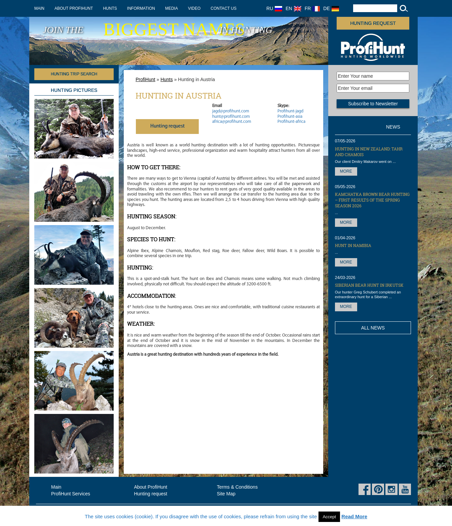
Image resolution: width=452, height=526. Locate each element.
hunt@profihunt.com (231, 116)
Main (39, 8)
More (346, 171)
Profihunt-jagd (290, 111)
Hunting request (373, 23)
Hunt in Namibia (353, 245)
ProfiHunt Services (70, 493)
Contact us (223, 8)
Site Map (226, 493)
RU (274, 8)
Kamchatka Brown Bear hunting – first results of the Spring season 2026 (372, 199)
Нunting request (167, 126)
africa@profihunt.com (231, 121)
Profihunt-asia (289, 116)
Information (141, 8)
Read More (354, 516)
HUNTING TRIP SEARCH (74, 74)
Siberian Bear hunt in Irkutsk (369, 285)
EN (293, 8)
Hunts (110, 8)
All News (373, 327)
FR (312, 8)
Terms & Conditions (237, 487)
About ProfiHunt (73, 8)
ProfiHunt (145, 79)
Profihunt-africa (291, 121)
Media (171, 8)
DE (331, 8)
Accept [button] (329, 516)
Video (194, 8)
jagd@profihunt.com (230, 111)
